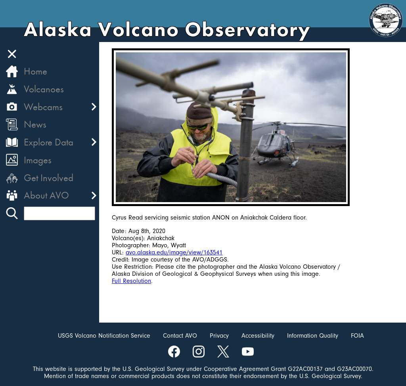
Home (35, 71)
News (35, 124)
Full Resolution (131, 281)
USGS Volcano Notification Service (104, 335)
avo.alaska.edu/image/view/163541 (174, 252)
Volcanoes (44, 89)
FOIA (357, 335)
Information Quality (312, 335)
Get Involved (48, 177)
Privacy (219, 335)
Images (38, 159)
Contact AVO (180, 335)
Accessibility (257, 335)
